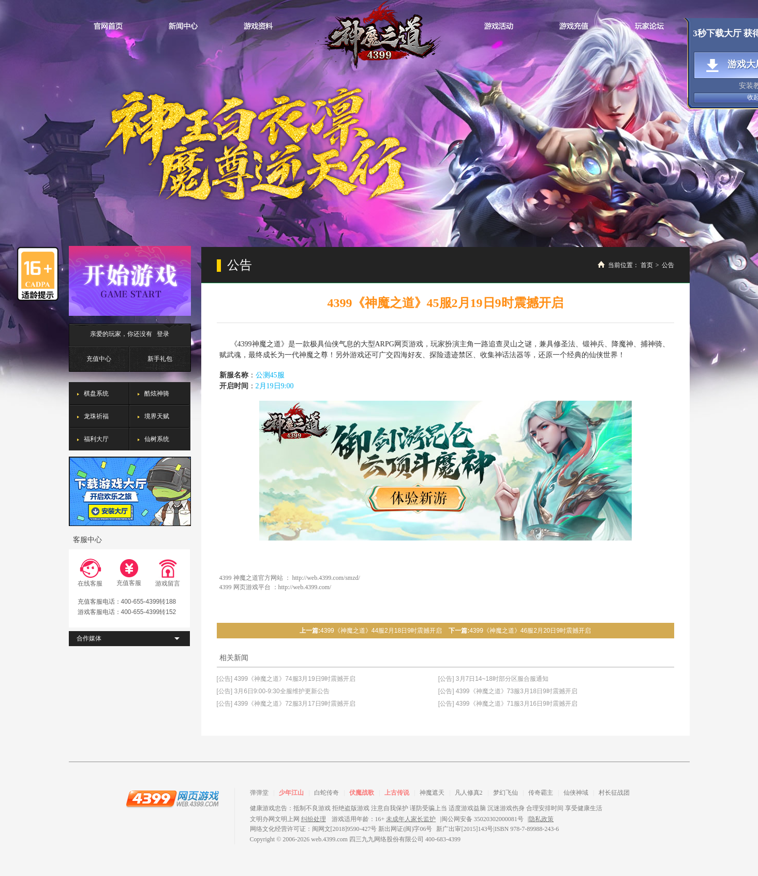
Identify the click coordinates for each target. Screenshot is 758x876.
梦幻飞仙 (505, 792)
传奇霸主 (540, 792)
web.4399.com (329, 839)
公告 (668, 265)
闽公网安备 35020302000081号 (482, 819)
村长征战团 (614, 792)
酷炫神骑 (156, 393)
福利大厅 (96, 439)
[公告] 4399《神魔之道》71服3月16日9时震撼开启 (507, 703)
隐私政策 (541, 819)
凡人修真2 (469, 792)
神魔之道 (379, 35)
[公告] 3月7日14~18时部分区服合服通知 (493, 678)
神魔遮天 (432, 792)
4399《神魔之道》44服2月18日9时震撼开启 (381, 630)
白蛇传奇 (326, 792)
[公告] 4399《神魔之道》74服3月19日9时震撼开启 (286, 678)
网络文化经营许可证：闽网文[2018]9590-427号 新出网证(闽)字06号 (341, 829)
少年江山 (291, 792)
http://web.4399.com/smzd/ (326, 577)
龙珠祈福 (96, 416)
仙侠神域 (575, 792)
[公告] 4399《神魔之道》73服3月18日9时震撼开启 (507, 691)
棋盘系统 (96, 393)
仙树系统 (156, 439)
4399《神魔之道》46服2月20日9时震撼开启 (530, 630)
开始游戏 (130, 281)
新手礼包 (159, 358)
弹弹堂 (259, 792)
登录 (163, 334)
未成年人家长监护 (411, 819)
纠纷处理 (313, 819)
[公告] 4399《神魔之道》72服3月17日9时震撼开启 (286, 703)
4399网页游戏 (172, 798)
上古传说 (396, 792)
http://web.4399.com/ (305, 587)
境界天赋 (156, 416)
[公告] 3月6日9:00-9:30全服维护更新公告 (273, 691)
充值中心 (98, 358)
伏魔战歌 (361, 792)
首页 (647, 265)
